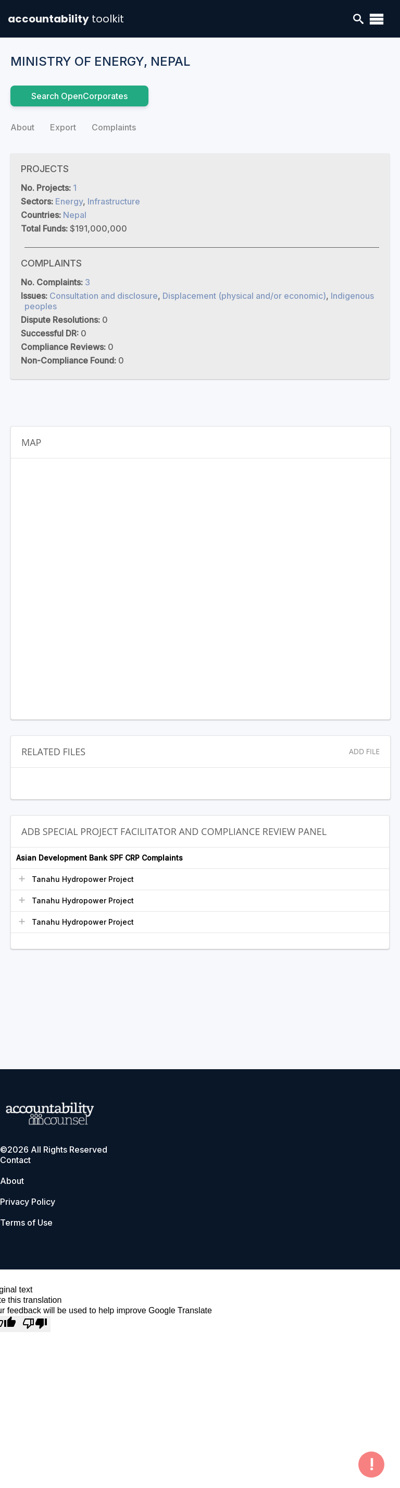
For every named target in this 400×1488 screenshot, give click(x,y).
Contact (15, 1160)
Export (63, 127)
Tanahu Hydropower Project (83, 879)
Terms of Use (26, 1222)
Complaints (114, 127)
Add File (364, 751)
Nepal (74, 215)
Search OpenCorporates (79, 96)
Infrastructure (114, 201)
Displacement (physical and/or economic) (244, 296)
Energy (69, 201)
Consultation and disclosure (103, 296)
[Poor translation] (35, 1324)
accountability (66, 18)
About (22, 127)
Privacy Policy (27, 1201)
